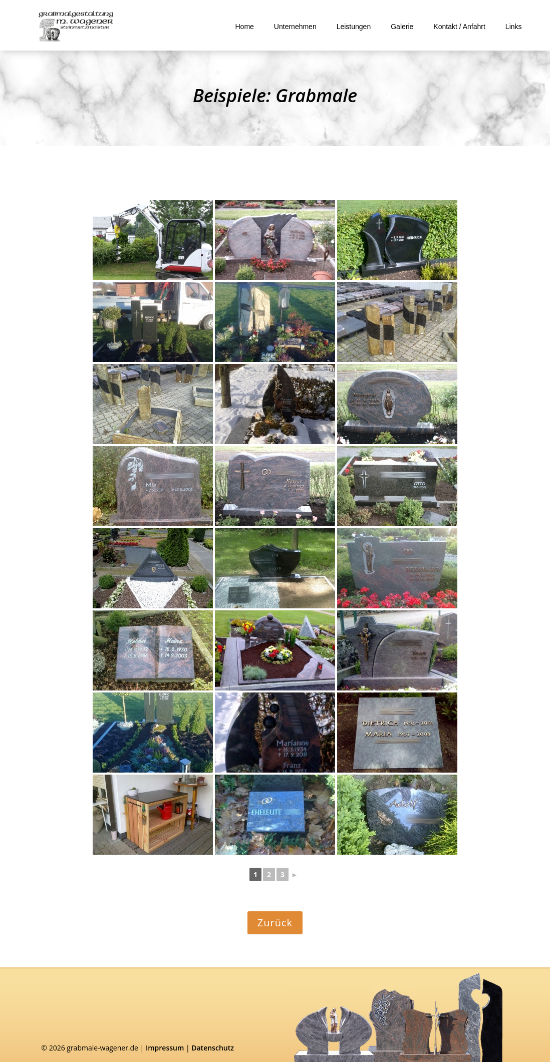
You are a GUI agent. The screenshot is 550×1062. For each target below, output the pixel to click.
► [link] (294, 874)
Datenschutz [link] (212, 1047)
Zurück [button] (275, 922)
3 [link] (283, 874)
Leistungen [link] (354, 27)
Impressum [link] (165, 1047)
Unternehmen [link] (295, 27)
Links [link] (513, 27)
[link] (76, 26)
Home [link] (244, 27)
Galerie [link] (402, 27)
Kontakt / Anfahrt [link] (459, 27)
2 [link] (269, 874)
